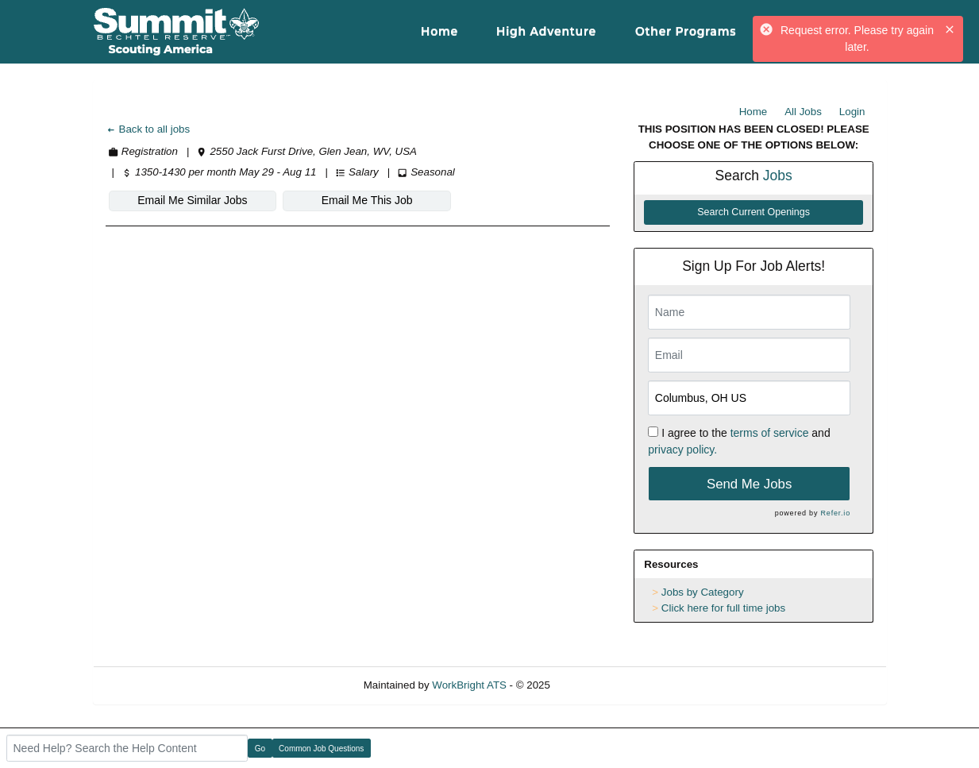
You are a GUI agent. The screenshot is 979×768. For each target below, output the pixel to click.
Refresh (597, 685)
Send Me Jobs (749, 484)
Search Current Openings (753, 212)
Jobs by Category (702, 592)
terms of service (769, 432)
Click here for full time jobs (723, 608)
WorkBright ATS (469, 685)
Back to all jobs (148, 129)
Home (753, 112)
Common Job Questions (321, 748)
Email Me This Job (367, 200)
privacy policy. (682, 449)
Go (260, 748)
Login (852, 112)
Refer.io (835, 513)
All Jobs (803, 112)
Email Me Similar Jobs (192, 200)
